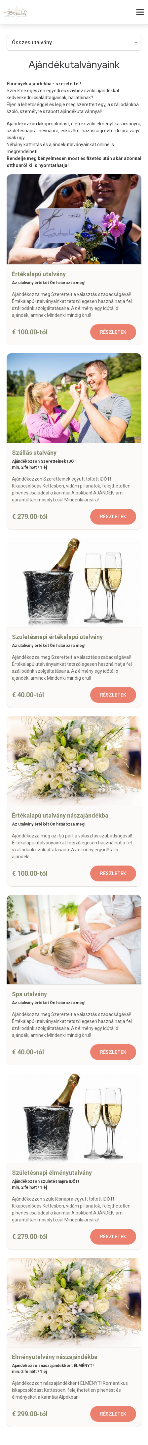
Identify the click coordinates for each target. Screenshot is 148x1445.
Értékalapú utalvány (39, 274)
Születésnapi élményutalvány (52, 1172)
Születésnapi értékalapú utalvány (57, 636)
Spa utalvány (29, 994)
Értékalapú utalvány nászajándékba (60, 815)
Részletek (113, 332)
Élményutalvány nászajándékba (54, 1356)
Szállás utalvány (34, 452)
